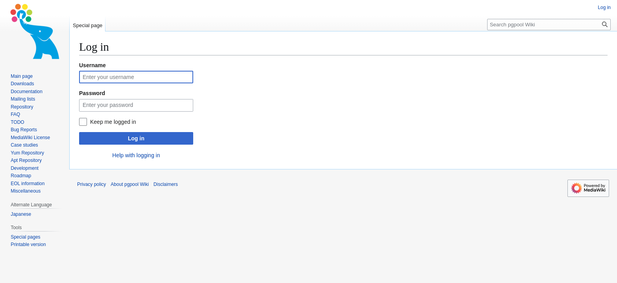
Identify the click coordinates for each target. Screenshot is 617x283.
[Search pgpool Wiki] (549, 24)
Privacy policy (91, 184)
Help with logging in (136, 155)
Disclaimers (165, 184)
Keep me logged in (113, 122)
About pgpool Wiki (130, 184)
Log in (136, 138)
